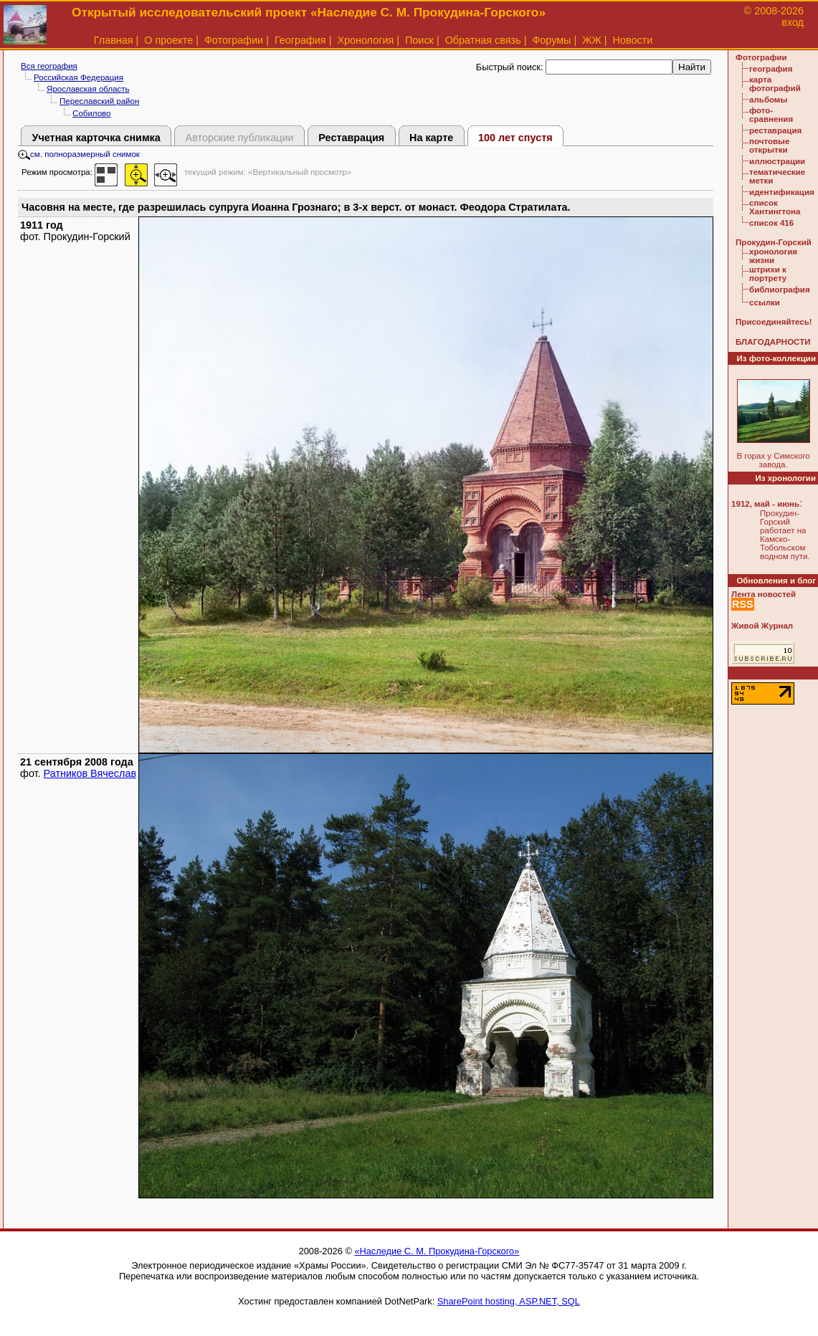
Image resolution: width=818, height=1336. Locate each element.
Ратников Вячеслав (90, 773)
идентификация (781, 192)
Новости (633, 40)
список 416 (771, 223)
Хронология (365, 40)
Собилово (91, 113)
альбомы (768, 99)
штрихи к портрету (767, 273)
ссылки (764, 302)
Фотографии (233, 40)
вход (792, 22)
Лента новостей (763, 594)
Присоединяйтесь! (774, 322)
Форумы (551, 40)
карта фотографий (775, 83)
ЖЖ (591, 40)
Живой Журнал (762, 625)
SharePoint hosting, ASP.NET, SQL (508, 1301)
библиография (779, 289)
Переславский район (99, 101)
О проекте (168, 40)
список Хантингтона (774, 207)
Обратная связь (483, 40)
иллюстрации (777, 161)
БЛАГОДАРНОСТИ (773, 342)
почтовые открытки (769, 145)
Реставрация (351, 137)
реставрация (775, 130)
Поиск (419, 40)
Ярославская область (88, 89)
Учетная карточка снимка (96, 137)
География (300, 40)
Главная (113, 40)
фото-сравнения (771, 114)
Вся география (49, 66)
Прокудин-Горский (774, 242)
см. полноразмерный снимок (79, 154)
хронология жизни (773, 255)
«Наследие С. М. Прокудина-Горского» (436, 1251)
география (770, 69)
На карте (431, 137)
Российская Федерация (78, 77)
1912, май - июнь (765, 504)
